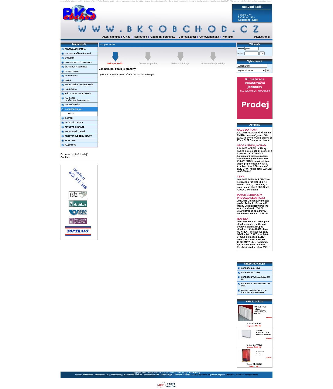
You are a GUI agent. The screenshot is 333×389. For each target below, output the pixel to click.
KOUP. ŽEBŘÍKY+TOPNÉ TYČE (79, 85)
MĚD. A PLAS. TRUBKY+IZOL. (78, 94)
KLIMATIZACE (71, 76)
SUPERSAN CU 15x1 (250, 268)
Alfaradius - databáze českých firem (241, 375)
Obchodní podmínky (162, 36)
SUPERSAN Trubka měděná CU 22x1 (255, 278)
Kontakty (228, 36)
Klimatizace (88, 375)
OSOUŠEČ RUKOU (73, 109)
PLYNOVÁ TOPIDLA (74, 123)
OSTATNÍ (69, 118)
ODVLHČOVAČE (72, 105)
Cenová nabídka (209, 36)
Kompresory (116, 375)
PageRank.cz (204, 375)
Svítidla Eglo (166, 375)
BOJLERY (69, 58)
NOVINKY (243, 218)
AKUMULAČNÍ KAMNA (75, 49)
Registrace (140, 36)
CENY (240, 176)
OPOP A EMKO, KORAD (251, 145)
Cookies (65, 157)
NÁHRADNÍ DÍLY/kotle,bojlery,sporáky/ (77, 99)
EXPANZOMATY (72, 71)
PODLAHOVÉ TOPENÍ (75, 131)
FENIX (71, 114)
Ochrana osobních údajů (74, 154)
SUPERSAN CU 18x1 (250, 273)
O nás (126, 36)
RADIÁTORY (70, 145)
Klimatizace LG (102, 375)
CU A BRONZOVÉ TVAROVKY (78, 62)
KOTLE (68, 80)
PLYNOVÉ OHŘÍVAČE (75, 127)
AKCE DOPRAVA (247, 129)
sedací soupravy (151, 375)
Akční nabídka (111, 36)
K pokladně (244, 20)
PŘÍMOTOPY (70, 140)
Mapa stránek (262, 36)
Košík (255, 20)
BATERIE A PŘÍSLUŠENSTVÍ (78, 53)
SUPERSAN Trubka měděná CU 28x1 (255, 285)
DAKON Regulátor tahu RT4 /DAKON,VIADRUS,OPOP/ (254, 291)
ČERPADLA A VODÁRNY (76, 67)
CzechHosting (194, 373)
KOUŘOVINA (71, 89)
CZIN (194, 375)
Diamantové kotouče (132, 375)
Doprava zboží (187, 36)
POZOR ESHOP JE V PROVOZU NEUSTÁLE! (251, 196)
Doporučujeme (218, 375)
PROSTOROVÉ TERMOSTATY (78, 136)
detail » (269, 317)
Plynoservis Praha (182, 375)
